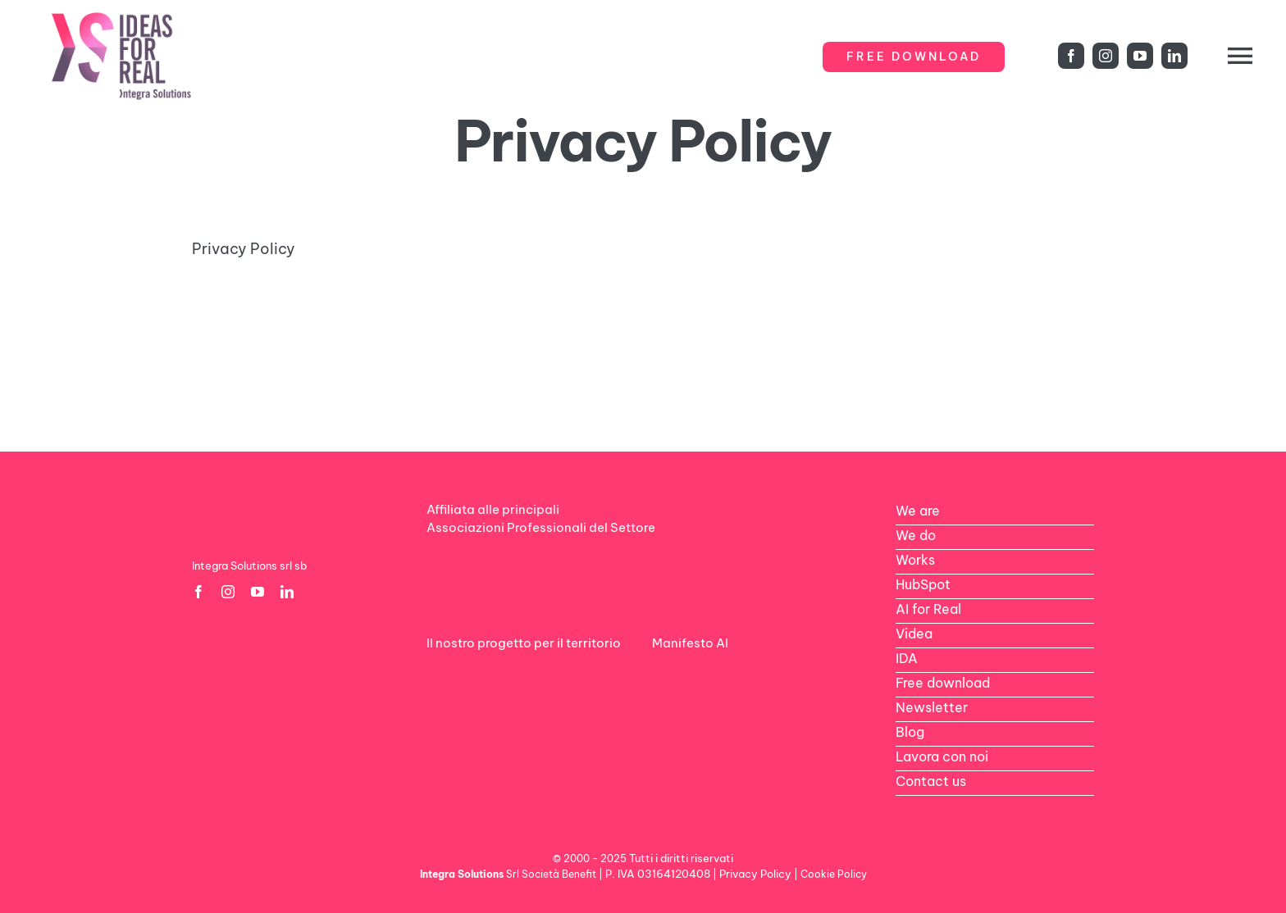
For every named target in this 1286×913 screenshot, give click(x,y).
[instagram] (1105, 56)
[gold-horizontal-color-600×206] (525, 344)
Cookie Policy (833, 874)
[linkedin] (1174, 56)
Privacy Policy (243, 248)
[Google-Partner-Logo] (291, 343)
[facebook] (1071, 56)
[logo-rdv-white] (479, 672)
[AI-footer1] (705, 672)
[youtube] (1140, 56)
